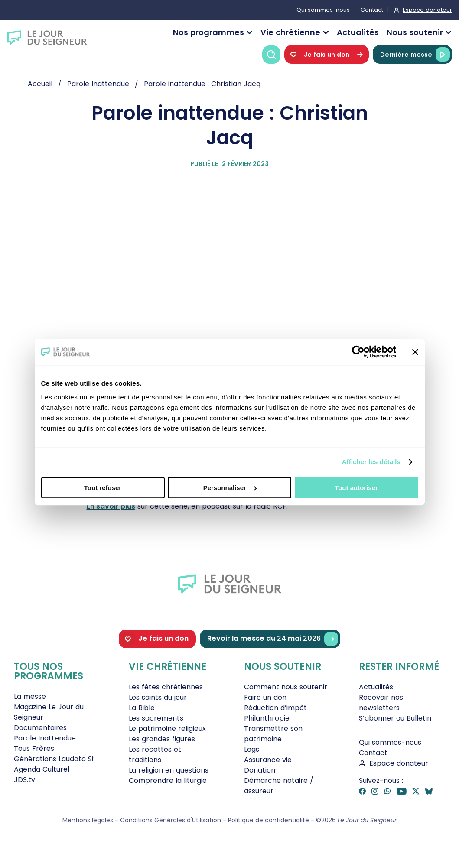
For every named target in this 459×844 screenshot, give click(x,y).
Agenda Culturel (41, 769)
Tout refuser (102, 487)
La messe (30, 696)
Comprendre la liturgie (168, 781)
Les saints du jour (158, 697)
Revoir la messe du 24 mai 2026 (272, 639)
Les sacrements (156, 718)
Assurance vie (268, 760)
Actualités (358, 32)
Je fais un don (326, 54)
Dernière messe (415, 54)
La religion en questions (168, 770)
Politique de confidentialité (268, 820)
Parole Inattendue (45, 738)
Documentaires (40, 728)
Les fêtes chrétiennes (166, 687)
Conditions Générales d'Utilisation (170, 820)
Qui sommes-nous (323, 10)
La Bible (142, 708)
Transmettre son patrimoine (273, 734)
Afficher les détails (371, 461)
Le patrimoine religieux (167, 729)
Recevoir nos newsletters (381, 702)
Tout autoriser (356, 487)
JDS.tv (24, 780)
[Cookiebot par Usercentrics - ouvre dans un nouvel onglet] (358, 351)
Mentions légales (87, 820)
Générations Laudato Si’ (54, 759)
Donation (259, 770)
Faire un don (265, 697)
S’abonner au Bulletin (395, 718)
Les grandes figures (162, 739)
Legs (251, 749)
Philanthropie (267, 718)
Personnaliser (230, 487)
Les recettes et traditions (155, 754)
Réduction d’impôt (275, 708)
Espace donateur (427, 10)
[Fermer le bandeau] (415, 352)
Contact (372, 10)
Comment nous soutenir (285, 687)
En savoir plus (111, 506)
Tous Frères (34, 748)
